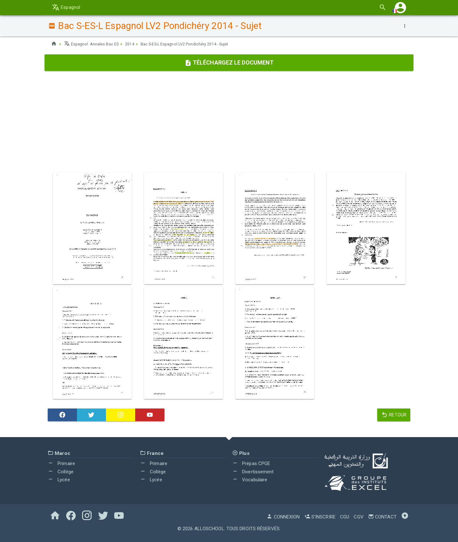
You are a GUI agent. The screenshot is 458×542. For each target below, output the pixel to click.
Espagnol (66, 7)
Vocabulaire (249, 480)
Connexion (283, 517)
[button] (400, 7)
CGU (344, 517)
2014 (135, 43)
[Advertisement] (229, 121)
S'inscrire (320, 517)
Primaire (61, 463)
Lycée (59, 480)
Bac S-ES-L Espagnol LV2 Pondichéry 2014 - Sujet (197, 43)
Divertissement (253, 472)
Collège (60, 472)
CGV (358, 517)
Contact (382, 517)
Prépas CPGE (251, 463)
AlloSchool (209, 529)
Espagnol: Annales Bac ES (93, 43)
